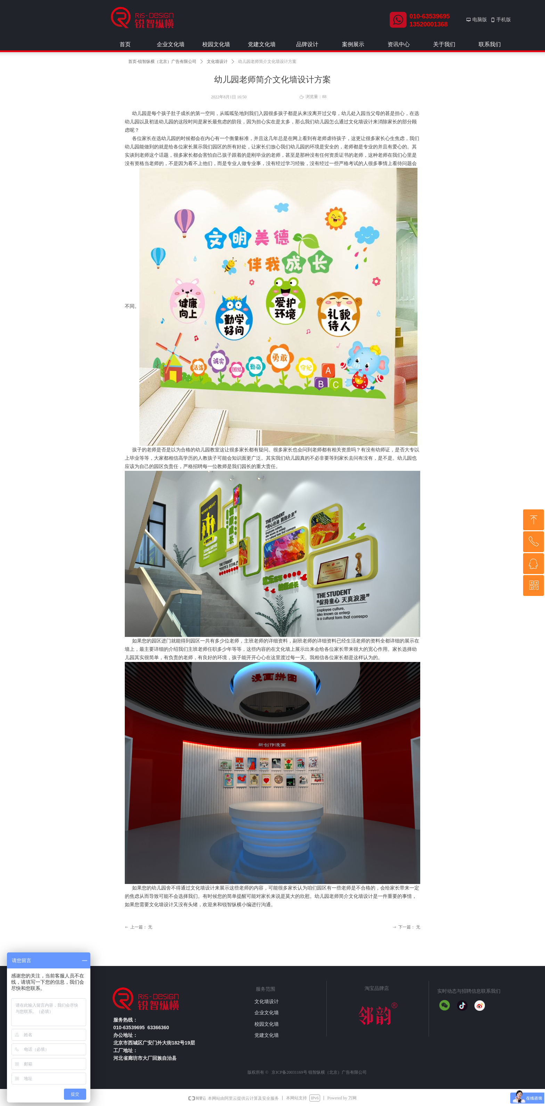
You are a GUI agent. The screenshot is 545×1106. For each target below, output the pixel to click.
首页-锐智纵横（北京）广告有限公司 (162, 61)
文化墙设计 (217, 61)
